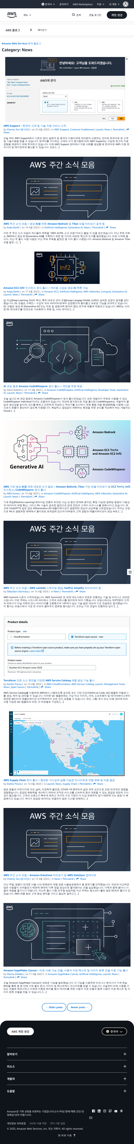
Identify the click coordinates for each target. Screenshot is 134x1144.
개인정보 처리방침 (16, 1123)
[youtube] (115, 1111)
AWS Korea (13, 493)
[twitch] (110, 1111)
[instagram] (104, 1111)
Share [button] (111, 227)
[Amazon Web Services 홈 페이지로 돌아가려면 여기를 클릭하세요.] (12, 16)
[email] (90, 1118)
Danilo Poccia (14, 684)
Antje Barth (13, 227)
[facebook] (93, 1111)
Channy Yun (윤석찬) (18, 129)
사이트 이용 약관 (38, 1123)
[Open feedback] (130, 572)
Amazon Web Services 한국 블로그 (21, 43)
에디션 (41, 30)
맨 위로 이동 (67, 1135)
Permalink (118, 129)
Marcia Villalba (15, 974)
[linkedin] (99, 1111)
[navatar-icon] (125, 4)
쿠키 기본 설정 (57, 1123)
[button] (128, 4)
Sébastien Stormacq (17, 591)
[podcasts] (121, 1111)
